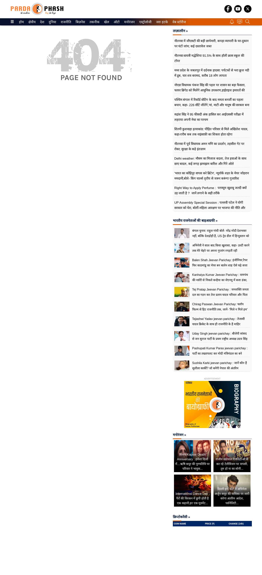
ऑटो (116, 22)
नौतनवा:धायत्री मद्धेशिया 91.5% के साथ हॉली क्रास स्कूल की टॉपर (209, 58)
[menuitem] (21, 21)
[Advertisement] (89, 137)
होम (21, 22)
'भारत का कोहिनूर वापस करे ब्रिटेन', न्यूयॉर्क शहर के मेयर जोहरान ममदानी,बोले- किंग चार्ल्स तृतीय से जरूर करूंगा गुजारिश (211, 175)
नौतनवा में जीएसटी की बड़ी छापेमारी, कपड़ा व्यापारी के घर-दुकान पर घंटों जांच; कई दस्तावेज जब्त (211, 43)
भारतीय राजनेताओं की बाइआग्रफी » (195, 221)
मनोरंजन (128, 22)
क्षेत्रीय (31, 22)
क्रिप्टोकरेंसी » (181, 517)
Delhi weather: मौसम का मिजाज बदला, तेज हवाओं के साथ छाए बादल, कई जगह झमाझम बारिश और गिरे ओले (210, 161)
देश (42, 22)
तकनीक (94, 22)
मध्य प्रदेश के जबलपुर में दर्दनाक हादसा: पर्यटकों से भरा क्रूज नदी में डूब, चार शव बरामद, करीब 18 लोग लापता (211, 73)
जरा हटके (161, 22)
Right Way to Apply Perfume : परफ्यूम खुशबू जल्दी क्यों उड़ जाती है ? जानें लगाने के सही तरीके (210, 190)
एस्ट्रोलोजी (144, 22)
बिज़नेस (80, 22)
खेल (106, 22)
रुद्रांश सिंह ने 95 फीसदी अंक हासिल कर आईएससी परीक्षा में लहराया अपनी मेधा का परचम (209, 117)
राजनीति (65, 22)
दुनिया (52, 22)
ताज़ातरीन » (180, 31)
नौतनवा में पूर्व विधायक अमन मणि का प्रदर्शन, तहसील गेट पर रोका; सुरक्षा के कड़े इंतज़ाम (209, 146)
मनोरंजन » (179, 435)
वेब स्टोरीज (178, 22)
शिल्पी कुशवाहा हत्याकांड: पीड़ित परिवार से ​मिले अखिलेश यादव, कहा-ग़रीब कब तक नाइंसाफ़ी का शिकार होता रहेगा (211, 131)
